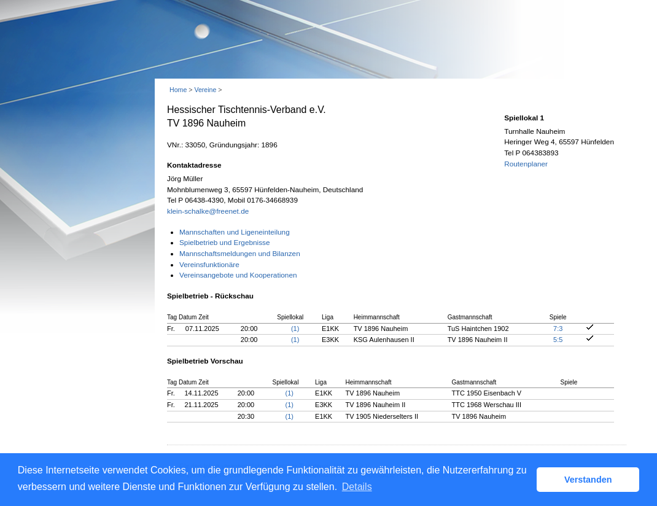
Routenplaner (526, 164)
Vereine (205, 89)
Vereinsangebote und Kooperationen (238, 275)
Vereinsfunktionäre (209, 264)
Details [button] (357, 486)
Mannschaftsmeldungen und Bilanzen (239, 253)
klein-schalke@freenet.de (208, 211)
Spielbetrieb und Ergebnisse (224, 242)
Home (178, 89)
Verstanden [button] (588, 480)
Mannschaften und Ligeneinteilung (234, 232)
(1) (295, 328)
